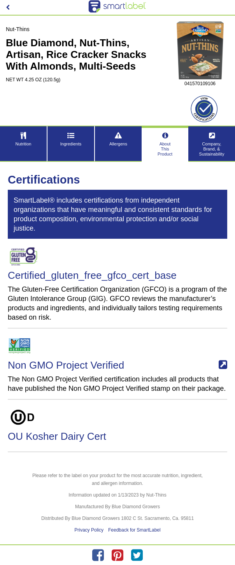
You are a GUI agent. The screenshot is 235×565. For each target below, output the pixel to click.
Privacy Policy (88, 530)
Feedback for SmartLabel (134, 530)
